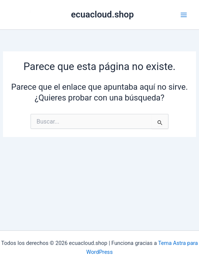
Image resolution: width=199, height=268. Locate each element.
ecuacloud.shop (102, 14)
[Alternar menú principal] (184, 15)
